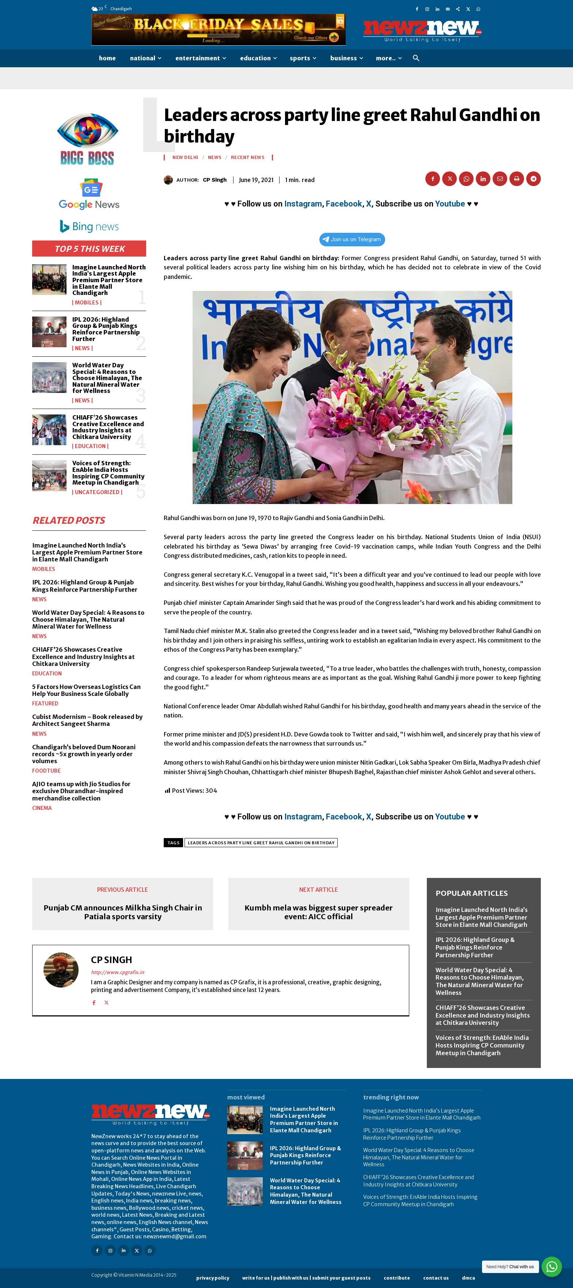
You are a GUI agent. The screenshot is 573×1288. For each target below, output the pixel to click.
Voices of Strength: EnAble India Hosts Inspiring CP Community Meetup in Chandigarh (108, 472)
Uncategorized (97, 492)
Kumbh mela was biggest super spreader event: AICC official (318, 912)
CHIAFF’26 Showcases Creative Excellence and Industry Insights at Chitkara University (108, 427)
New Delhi (185, 157)
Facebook (344, 203)
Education (90, 446)
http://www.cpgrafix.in (117, 972)
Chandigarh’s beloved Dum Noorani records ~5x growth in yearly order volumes (84, 754)
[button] (416, 58)
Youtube (450, 203)
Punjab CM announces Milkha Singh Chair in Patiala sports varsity (122, 912)
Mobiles (87, 302)
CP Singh (215, 180)
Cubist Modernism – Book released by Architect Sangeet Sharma (87, 720)
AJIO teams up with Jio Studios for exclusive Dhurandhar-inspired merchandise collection (81, 791)
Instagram (303, 203)
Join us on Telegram (351, 239)
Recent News (248, 157)
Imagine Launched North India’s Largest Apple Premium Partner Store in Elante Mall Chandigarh (109, 280)
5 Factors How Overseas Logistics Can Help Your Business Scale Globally (86, 690)
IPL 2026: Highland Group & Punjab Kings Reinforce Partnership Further (106, 329)
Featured (45, 703)
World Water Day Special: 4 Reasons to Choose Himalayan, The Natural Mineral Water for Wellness (107, 377)
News (82, 348)
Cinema (42, 808)
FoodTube (46, 770)
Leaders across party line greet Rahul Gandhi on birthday (261, 842)
